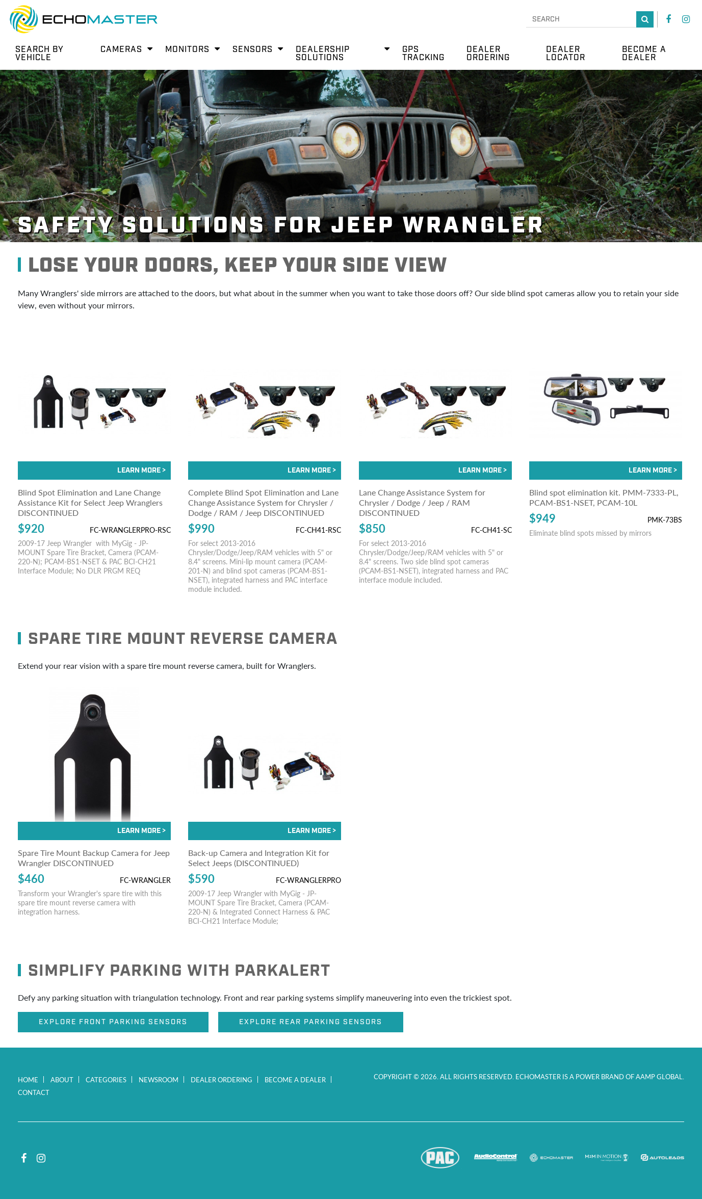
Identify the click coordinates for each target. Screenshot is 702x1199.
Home (28, 1079)
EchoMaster (551, 1157)
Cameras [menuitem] (121, 49)
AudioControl (495, 1157)
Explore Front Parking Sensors (113, 1022)
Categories (106, 1079)
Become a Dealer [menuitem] (644, 53)
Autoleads (662, 1157)
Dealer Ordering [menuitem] (488, 53)
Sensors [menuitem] (252, 49)
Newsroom (158, 1079)
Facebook (668, 19)
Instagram (686, 19)
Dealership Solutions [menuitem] (323, 53)
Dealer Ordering (221, 1079)
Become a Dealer (295, 1079)
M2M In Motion (607, 1157)
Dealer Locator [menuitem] (565, 53)
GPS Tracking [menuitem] (423, 53)
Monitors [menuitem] (187, 49)
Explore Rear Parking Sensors (310, 1022)
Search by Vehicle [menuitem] (39, 53)
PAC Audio (440, 1157)
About (61, 1079)
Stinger (384, 1157)
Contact (33, 1092)
